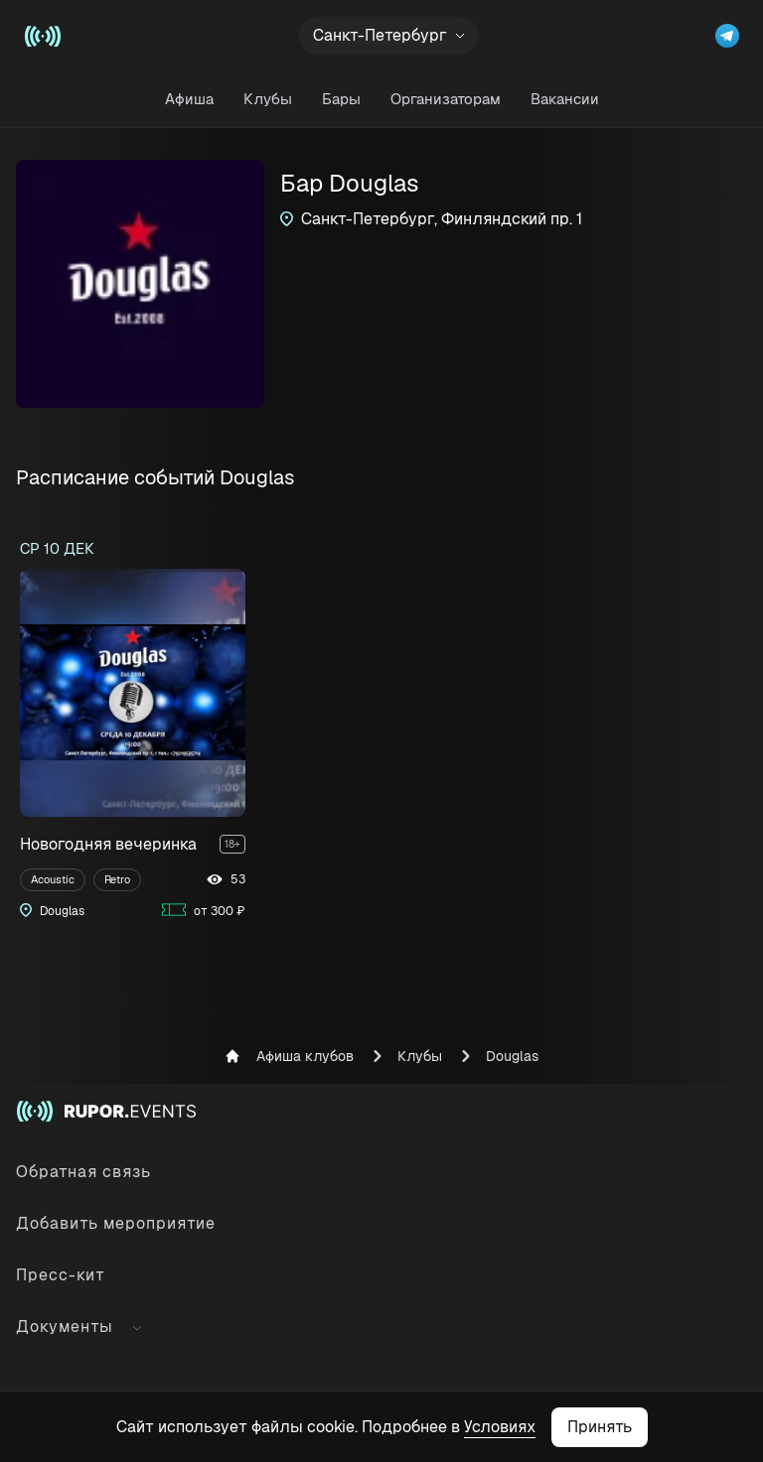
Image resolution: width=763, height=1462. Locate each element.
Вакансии (565, 98)
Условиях (499, 1426)
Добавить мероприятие (116, 1223)
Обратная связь (83, 1171)
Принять (599, 1426)
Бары (341, 98)
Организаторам (445, 98)
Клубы (267, 98)
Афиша (189, 98)
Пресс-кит (60, 1274)
